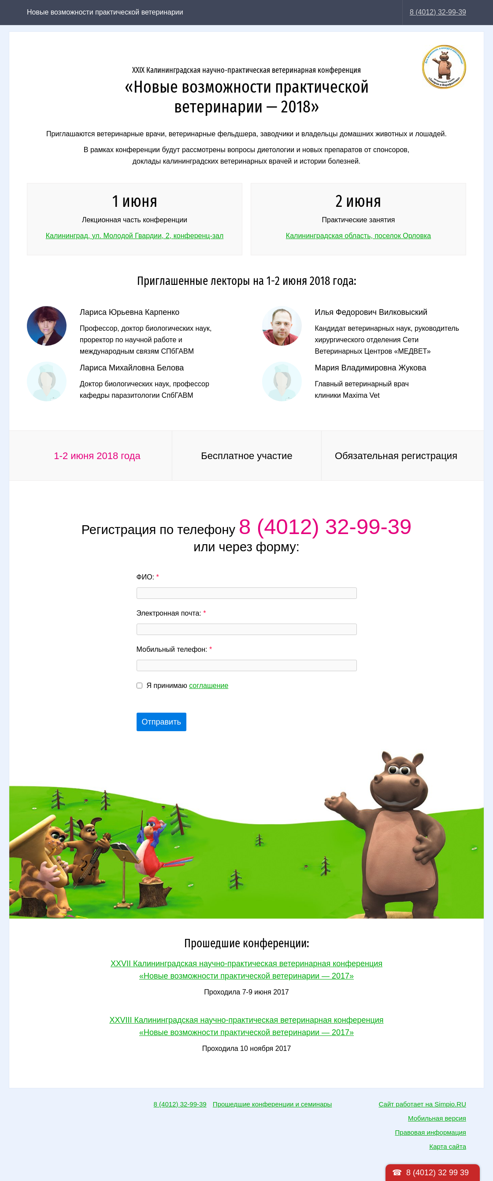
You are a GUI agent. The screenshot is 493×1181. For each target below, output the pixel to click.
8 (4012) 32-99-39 (438, 12)
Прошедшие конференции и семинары (272, 1104)
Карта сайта (447, 1146)
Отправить (161, 722)
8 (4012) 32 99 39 (437, 1172)
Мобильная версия (437, 1118)
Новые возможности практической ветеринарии (105, 12)
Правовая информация (430, 1132)
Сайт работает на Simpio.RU (422, 1104)
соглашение (208, 685)
